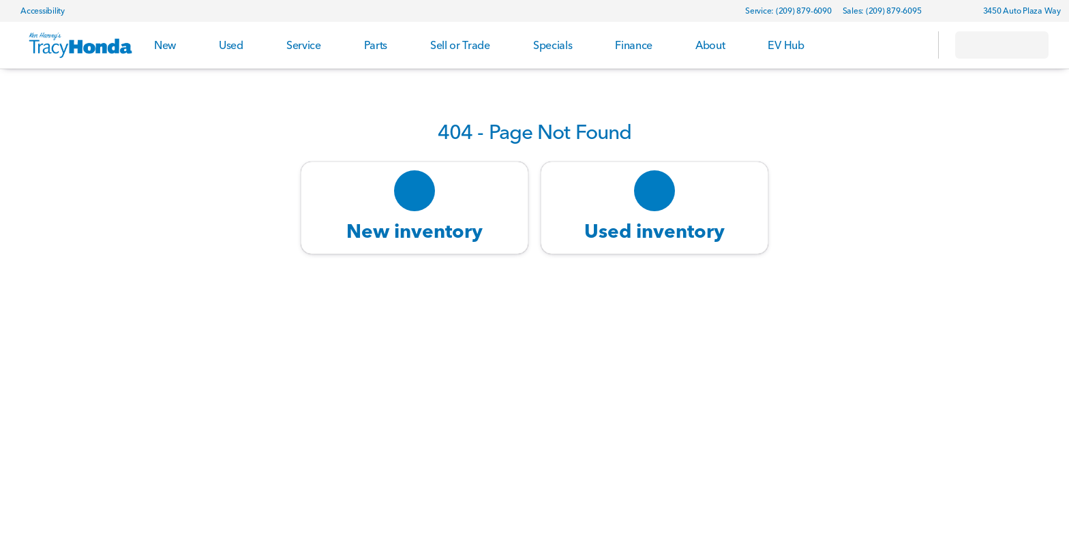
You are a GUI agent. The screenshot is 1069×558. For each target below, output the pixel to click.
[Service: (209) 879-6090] (788, 11)
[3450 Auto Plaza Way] (1016, 11)
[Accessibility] (36, 11)
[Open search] (911, 45)
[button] (952, 11)
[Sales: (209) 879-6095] (882, 11)
